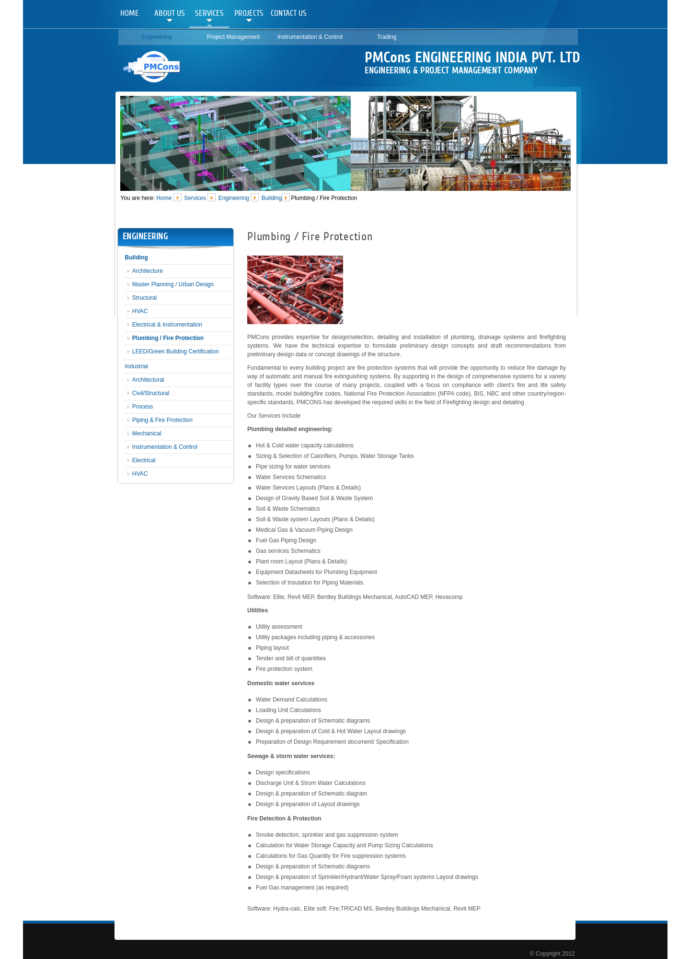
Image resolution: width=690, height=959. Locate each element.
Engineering (156, 37)
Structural (144, 297)
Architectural (148, 379)
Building (271, 197)
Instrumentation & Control (310, 37)
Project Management (233, 37)
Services (209, 13)
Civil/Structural (150, 393)
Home (129, 13)
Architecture (147, 271)
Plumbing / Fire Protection (168, 338)
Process (142, 406)
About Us (169, 13)
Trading (386, 37)
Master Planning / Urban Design (173, 284)
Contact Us (289, 13)
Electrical (144, 460)
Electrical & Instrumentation (167, 324)
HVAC (140, 311)
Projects (249, 13)
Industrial (137, 366)
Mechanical (146, 433)
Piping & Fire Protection (162, 420)
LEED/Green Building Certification (175, 351)
